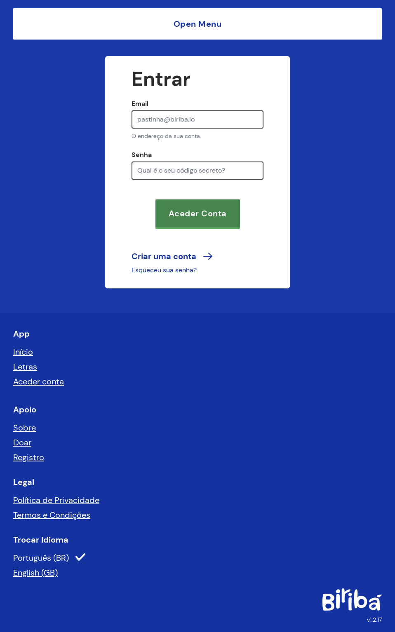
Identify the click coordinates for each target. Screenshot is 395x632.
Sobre (24, 427)
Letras (25, 366)
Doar (22, 442)
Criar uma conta (172, 256)
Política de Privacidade (56, 500)
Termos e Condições (51, 515)
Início (23, 351)
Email (140, 103)
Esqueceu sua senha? (164, 270)
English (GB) (35, 572)
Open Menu (198, 24)
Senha (142, 154)
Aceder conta (38, 381)
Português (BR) (49, 557)
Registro (28, 457)
